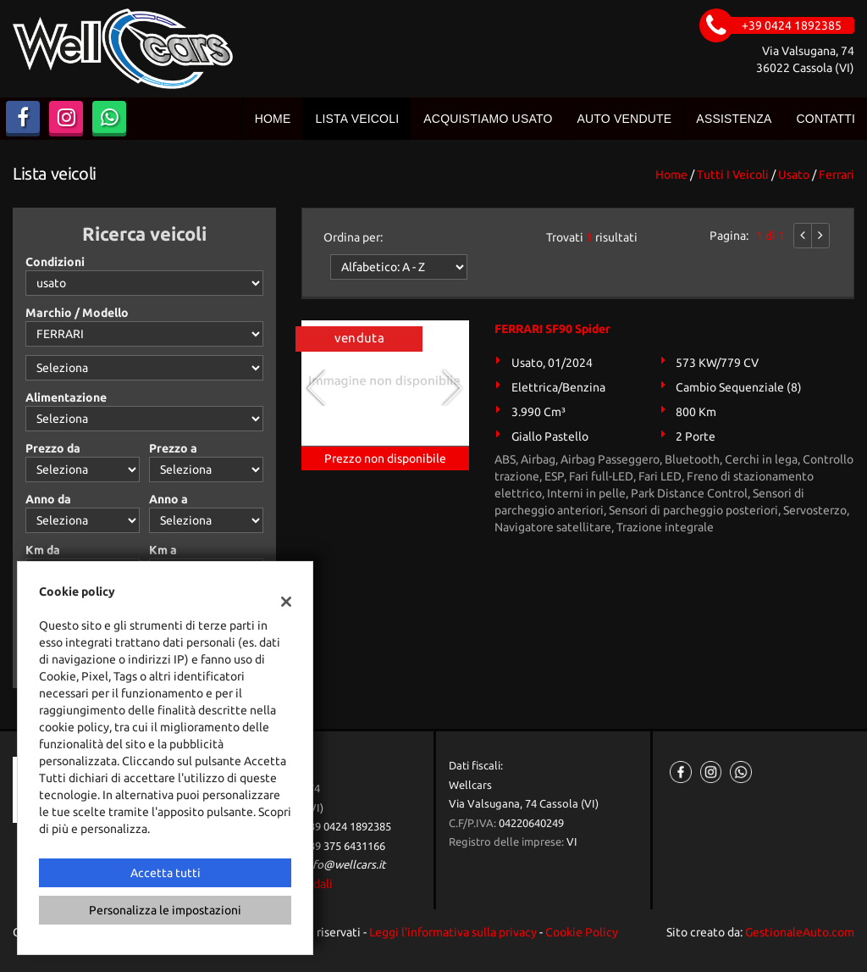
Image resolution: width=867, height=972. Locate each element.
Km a (163, 550)
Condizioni (55, 262)
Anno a (168, 499)
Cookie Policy (581, 932)
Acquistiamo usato (487, 118)
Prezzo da (52, 448)
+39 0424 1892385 (347, 826)
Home (273, 118)
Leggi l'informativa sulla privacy (453, 932)
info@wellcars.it (344, 864)
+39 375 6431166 (344, 846)
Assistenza (733, 118)
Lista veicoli (357, 118)
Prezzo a (173, 448)
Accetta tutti (165, 873)
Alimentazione (66, 397)
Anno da (48, 499)
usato (793, 174)
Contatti (825, 118)
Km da (42, 550)
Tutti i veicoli (733, 174)
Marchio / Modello (77, 312)
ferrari (836, 174)
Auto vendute (624, 118)
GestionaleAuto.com (799, 932)
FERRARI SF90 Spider (552, 329)
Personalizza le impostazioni (165, 910)
